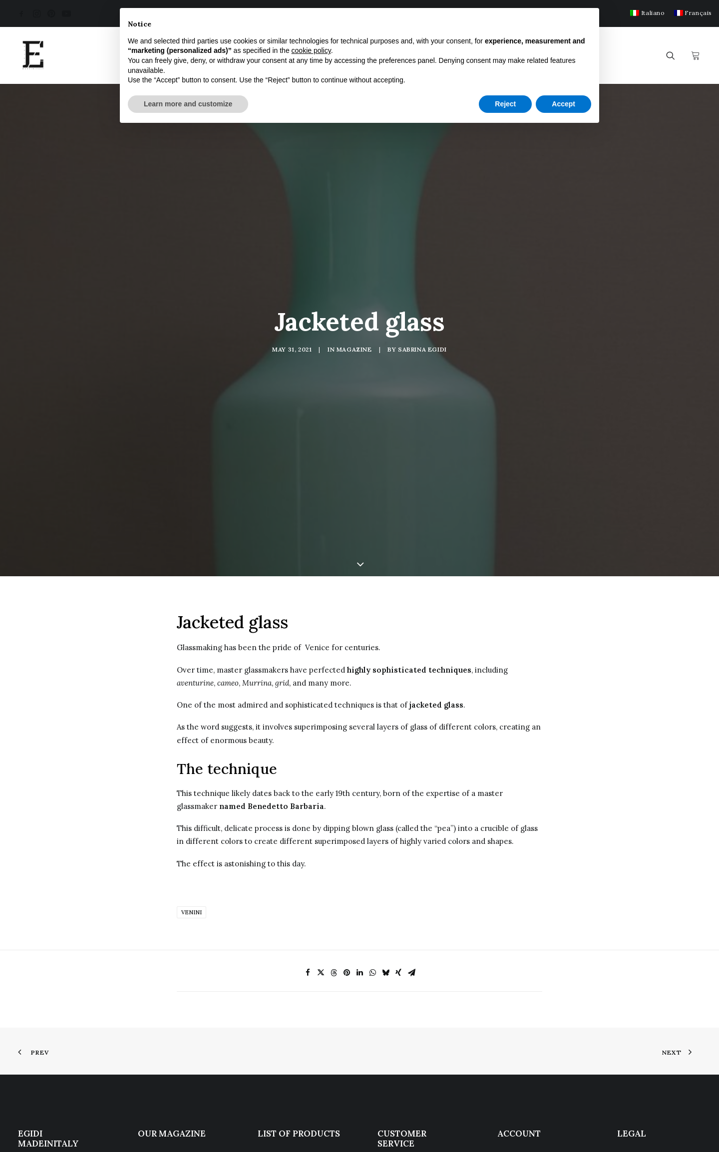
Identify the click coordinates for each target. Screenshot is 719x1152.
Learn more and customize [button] (188, 104)
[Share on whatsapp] (372, 815)
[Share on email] (411, 815)
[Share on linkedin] (359, 815)
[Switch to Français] (693, 12)
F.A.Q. (387, 1015)
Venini (191, 754)
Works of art (280, 1045)
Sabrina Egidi (422, 271)
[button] (21, 13)
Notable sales (282, 1058)
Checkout (514, 1018)
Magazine (354, 271)
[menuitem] (647, 12)
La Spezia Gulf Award (176, 1071)
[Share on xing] (398, 815)
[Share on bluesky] (385, 815)
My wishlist (517, 1031)
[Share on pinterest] (347, 815)
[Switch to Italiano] (647, 12)
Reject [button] (505, 104)
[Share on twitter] (321, 815)
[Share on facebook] (308, 815)
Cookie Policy (641, 1013)
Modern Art (279, 1018)
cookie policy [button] (311, 50)
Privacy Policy (642, 1004)
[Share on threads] (334, 815)
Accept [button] (563, 104)
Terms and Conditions (417, 1042)
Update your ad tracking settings (647, 1027)
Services (392, 1029)
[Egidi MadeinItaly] (33, 55)
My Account (518, 1005)
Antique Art (278, 1005)
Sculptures (276, 1031)
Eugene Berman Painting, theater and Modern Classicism (176, 1019)
